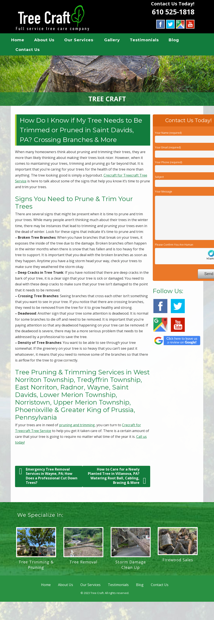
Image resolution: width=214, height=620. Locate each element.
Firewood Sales (177, 561)
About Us (48, 40)
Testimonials (147, 40)
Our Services (82, 40)
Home (21, 40)
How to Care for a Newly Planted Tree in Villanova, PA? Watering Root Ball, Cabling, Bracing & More (117, 477)
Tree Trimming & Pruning (36, 566)
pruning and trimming (77, 426)
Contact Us (31, 50)
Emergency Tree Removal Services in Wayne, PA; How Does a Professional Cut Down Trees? (48, 477)
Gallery (116, 40)
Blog (177, 40)
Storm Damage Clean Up (130, 566)
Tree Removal (83, 563)
